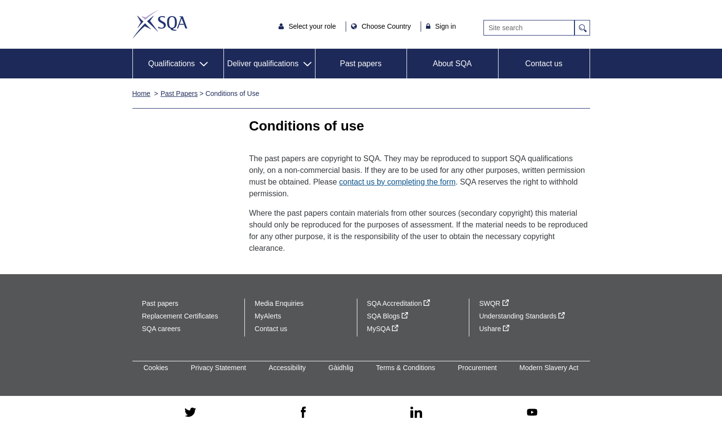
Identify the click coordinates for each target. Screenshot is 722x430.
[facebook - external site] (303, 413)
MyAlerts (268, 316)
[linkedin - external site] (416, 413)
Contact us (543, 63)
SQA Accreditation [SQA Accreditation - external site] (398, 303)
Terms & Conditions (405, 368)
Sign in (445, 26)
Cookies (156, 368)
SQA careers (161, 329)
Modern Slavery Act (548, 368)
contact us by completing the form (397, 182)
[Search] (528, 28)
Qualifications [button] (171, 63)
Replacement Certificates (180, 316)
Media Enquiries (279, 303)
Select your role (313, 26)
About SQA (452, 63)
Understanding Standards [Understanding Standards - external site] (522, 316)
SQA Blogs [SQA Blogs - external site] (387, 316)
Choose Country (387, 26)
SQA (159, 24)
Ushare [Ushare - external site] (494, 329)
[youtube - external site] (532, 413)
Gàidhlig (341, 368)
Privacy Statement (218, 368)
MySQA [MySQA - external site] (382, 329)
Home (141, 93)
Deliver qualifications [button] (262, 63)
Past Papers (179, 93)
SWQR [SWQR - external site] (493, 303)
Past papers (360, 63)
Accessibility (287, 368)
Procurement (477, 368)
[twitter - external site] (190, 413)
